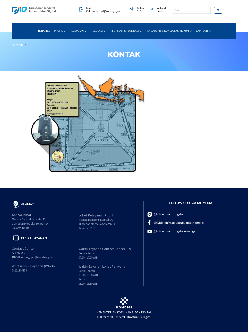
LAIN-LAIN (202, 31)
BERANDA (44, 31)
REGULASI (97, 31)
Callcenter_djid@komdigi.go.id (103, 11)
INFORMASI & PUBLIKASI (124, 31)
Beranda (17, 45)
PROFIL (58, 31)
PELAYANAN (77, 31)
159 (139, 11)
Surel (160, 11)
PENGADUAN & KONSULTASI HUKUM (167, 31)
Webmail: (161, 8)
